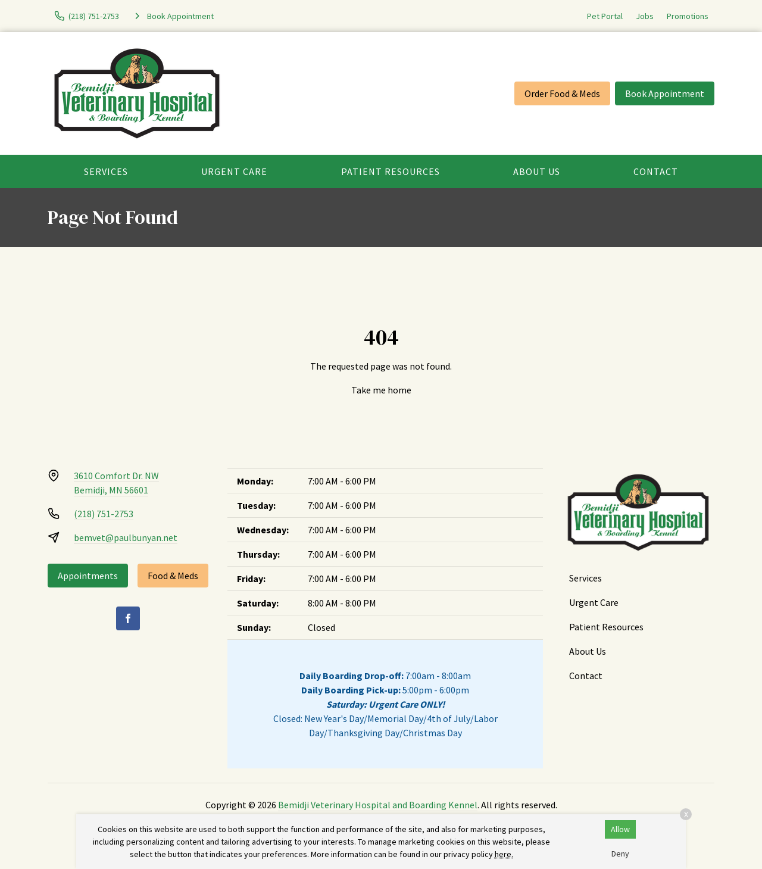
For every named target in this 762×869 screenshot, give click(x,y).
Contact (655, 171)
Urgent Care (234, 171)
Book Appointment (664, 93)
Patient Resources (390, 171)
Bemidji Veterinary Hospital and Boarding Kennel (377, 805)
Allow (620, 829)
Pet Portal (605, 16)
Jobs (645, 16)
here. (504, 854)
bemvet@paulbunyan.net (125, 537)
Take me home (381, 390)
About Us (536, 171)
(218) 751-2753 (103, 514)
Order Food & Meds (562, 93)
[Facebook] (128, 618)
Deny (620, 853)
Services (106, 171)
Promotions (687, 16)
